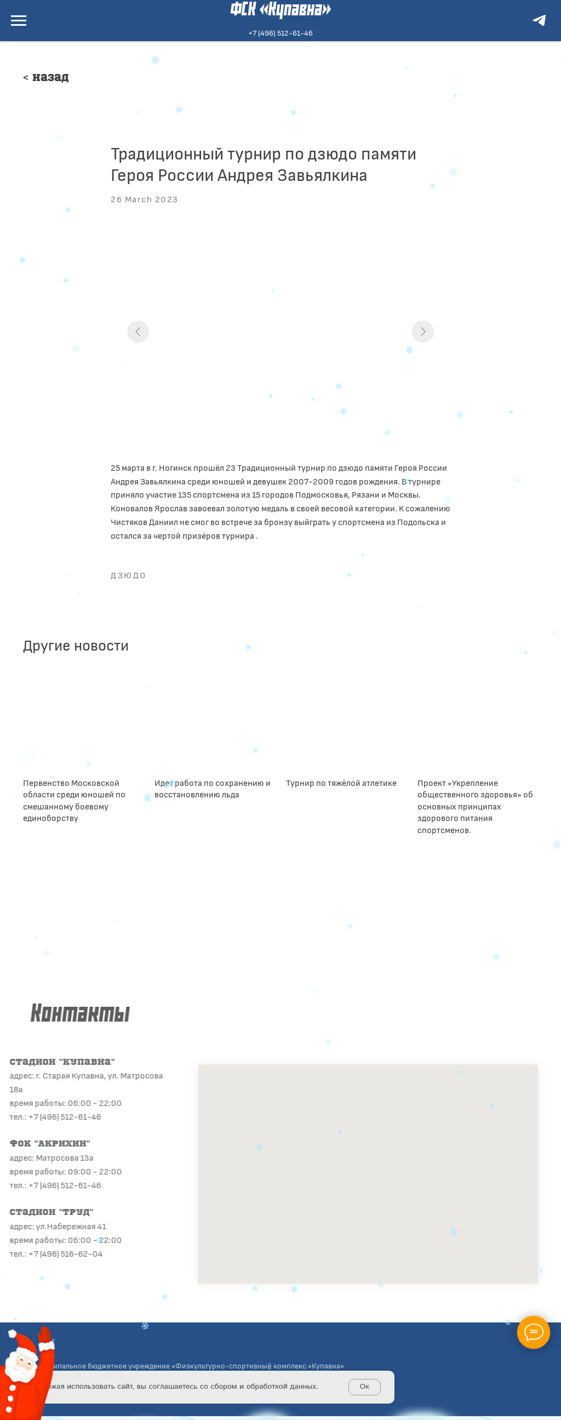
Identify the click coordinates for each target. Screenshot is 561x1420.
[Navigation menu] (18, 20)
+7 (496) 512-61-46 (280, 32)
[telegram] (539, 25)
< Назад (46, 78)
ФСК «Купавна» (281, 10)
